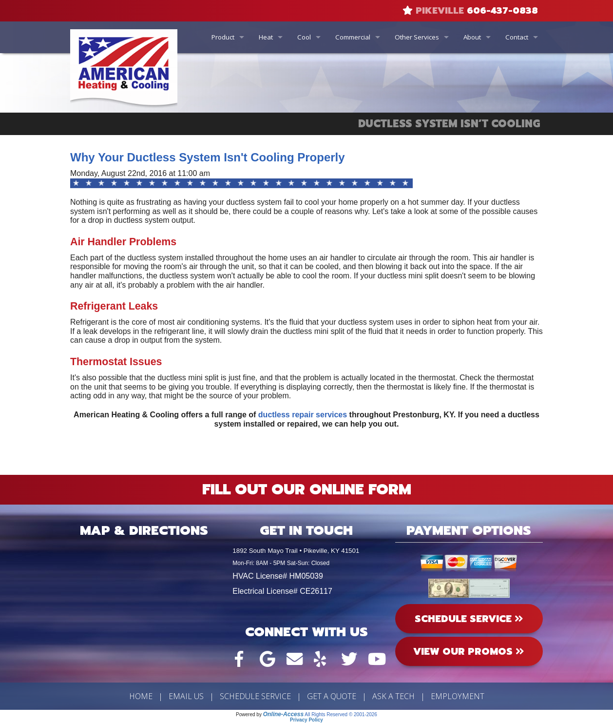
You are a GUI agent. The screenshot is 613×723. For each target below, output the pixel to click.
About (472, 37)
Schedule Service (255, 696)
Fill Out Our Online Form (306, 489)
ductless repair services (302, 414)
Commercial (352, 37)
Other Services (417, 37)
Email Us (186, 696)
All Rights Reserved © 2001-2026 (341, 714)
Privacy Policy (306, 720)
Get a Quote (331, 696)
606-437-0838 (502, 11)
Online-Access (283, 714)
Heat (266, 37)
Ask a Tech (393, 696)
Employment (457, 696)
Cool (304, 37)
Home (141, 696)
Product (222, 37)
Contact (516, 37)
